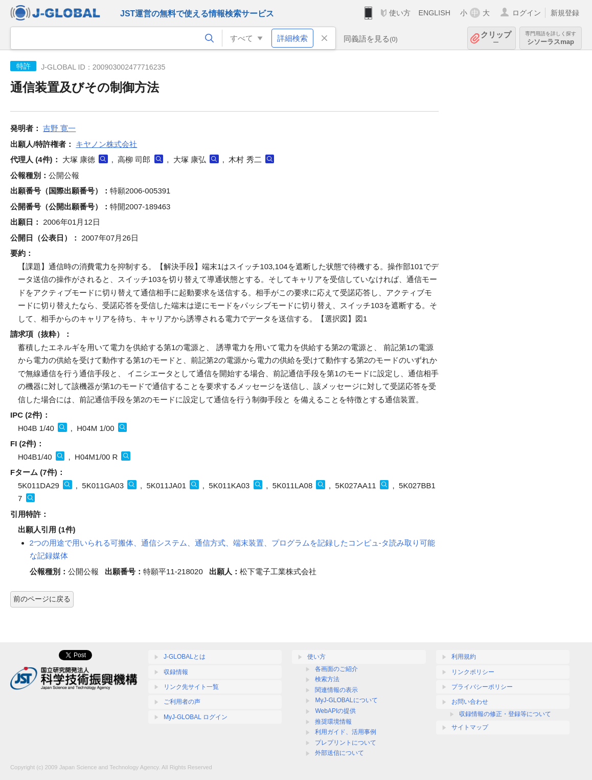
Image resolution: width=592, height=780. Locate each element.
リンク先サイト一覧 (191, 686)
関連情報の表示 (336, 690)
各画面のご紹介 (336, 669)
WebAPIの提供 (335, 710)
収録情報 (176, 672)
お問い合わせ (469, 701)
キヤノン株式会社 (106, 144)
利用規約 (463, 656)
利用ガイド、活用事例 (345, 731)
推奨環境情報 (333, 721)
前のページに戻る (42, 599)
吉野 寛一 (59, 128)
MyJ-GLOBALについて (346, 700)
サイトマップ (469, 727)
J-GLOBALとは (185, 656)
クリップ (496, 38)
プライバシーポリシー (482, 686)
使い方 (400, 13)
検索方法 (327, 679)
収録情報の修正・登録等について (505, 714)
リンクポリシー (472, 672)
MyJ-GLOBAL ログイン (195, 717)
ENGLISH (434, 13)
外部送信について (339, 752)
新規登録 (565, 13)
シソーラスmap (550, 38)
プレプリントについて (345, 742)
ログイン (526, 13)
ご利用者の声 (182, 701)
